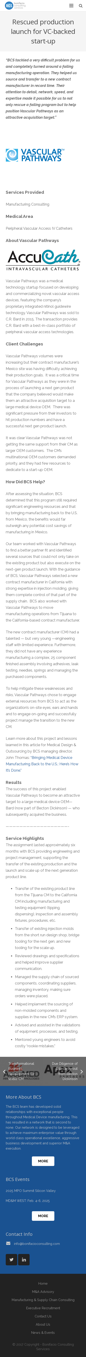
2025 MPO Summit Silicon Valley (31, 1191)
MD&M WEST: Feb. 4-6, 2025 (28, 1201)
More (43, 1161)
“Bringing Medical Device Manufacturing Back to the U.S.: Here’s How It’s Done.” (42, 764)
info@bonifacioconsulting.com (37, 1244)
